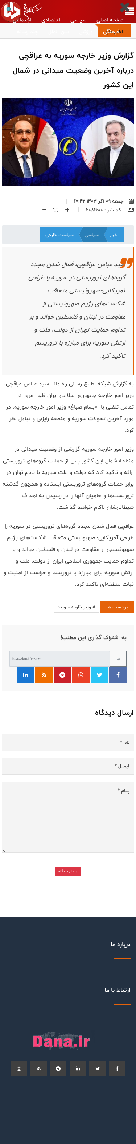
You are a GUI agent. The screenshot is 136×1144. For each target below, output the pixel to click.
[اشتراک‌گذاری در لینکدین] (25, 675)
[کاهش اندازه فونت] (41, 210)
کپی (118, 658)
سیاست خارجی (59, 235)
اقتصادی (50, 19)
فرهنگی (111, 31)
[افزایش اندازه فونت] (63, 210)
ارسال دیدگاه (68, 871)
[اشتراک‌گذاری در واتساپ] (81, 675)
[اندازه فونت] (52, 210)
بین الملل (58, 31)
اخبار (114, 235)
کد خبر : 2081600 (110, 210)
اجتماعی (22, 19)
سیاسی (78, 19)
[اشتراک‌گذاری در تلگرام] (62, 675)
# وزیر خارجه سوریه (76, 607)
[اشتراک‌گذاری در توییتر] (99, 675)
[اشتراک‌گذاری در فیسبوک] (118, 675)
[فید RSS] (44, 675)
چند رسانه (27, 31)
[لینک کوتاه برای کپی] (59, 659)
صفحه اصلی (109, 19)
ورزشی (86, 31)
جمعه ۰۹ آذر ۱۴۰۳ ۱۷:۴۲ (104, 201)
